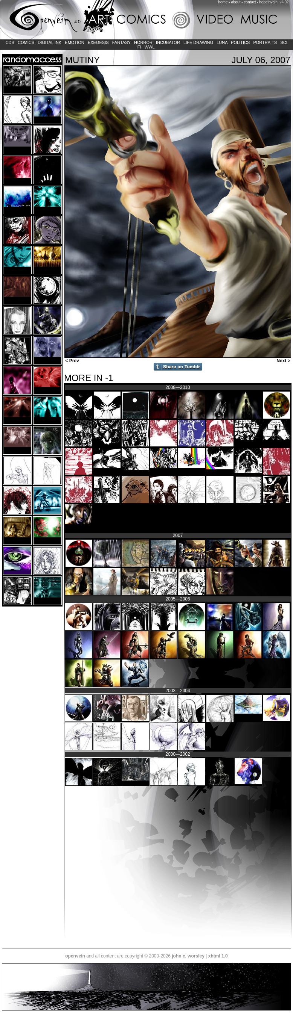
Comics (26, 42)
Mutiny (82, 60)
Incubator (168, 42)
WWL (149, 47)
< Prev (71, 360)
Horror (143, 42)
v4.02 (283, 2)
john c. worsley (188, 956)
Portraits (265, 42)
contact (250, 2)
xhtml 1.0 (218, 956)
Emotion (74, 42)
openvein (75, 956)
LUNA (222, 42)
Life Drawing (198, 42)
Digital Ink (50, 42)
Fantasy (121, 42)
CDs (10, 42)
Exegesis (98, 42)
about (235, 2)
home (223, 2)
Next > (283, 360)
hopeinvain (268, 2)
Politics (240, 42)
